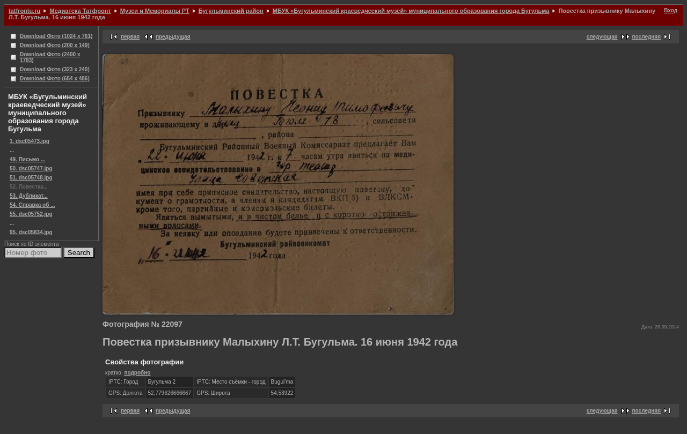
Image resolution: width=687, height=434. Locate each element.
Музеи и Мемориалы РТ (154, 11)
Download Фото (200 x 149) (55, 45)
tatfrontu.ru (24, 11)
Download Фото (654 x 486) (55, 78)
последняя (646, 37)
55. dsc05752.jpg (31, 214)
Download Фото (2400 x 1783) (50, 57)
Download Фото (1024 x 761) (56, 36)
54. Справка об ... (32, 205)
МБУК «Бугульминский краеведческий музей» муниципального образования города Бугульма (411, 11)
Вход (670, 10)
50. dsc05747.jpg (31, 168)
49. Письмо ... (27, 159)
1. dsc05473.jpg (29, 141)
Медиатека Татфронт (80, 11)
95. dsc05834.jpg (31, 232)
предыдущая (173, 37)
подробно (137, 373)
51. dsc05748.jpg (31, 178)
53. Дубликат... (29, 196)
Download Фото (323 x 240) (55, 69)
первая (130, 37)
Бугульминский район (231, 11)
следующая (602, 37)
